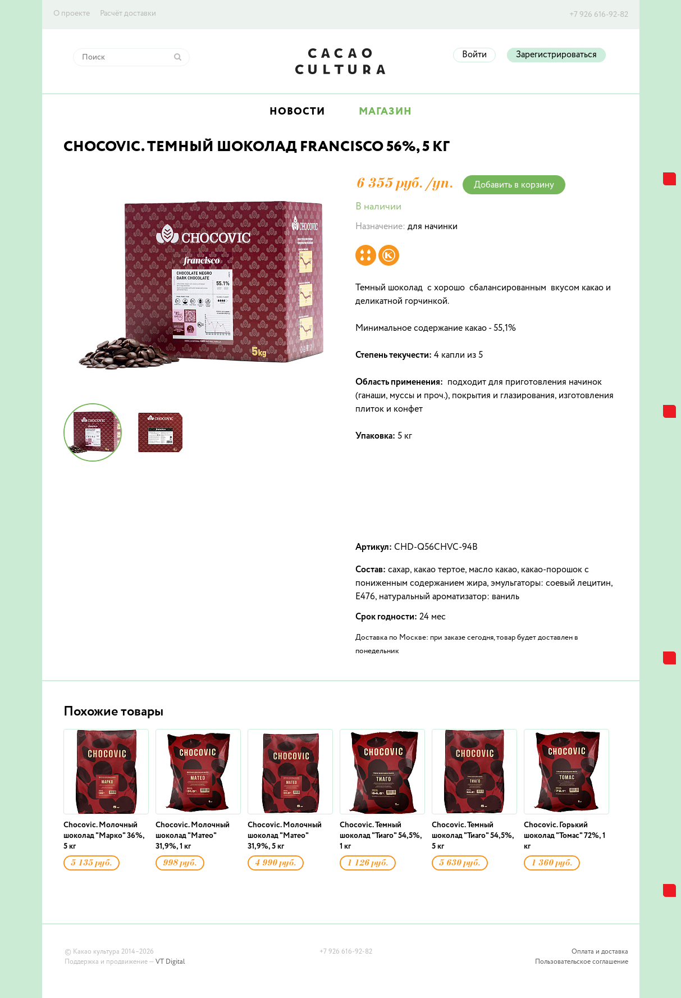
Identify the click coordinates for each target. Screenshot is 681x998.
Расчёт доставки (128, 13)
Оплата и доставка (600, 952)
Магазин (385, 112)
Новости (297, 112)
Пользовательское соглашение (581, 962)
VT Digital (170, 962)
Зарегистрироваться (556, 55)
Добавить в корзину (514, 185)
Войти (474, 55)
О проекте (71, 13)
